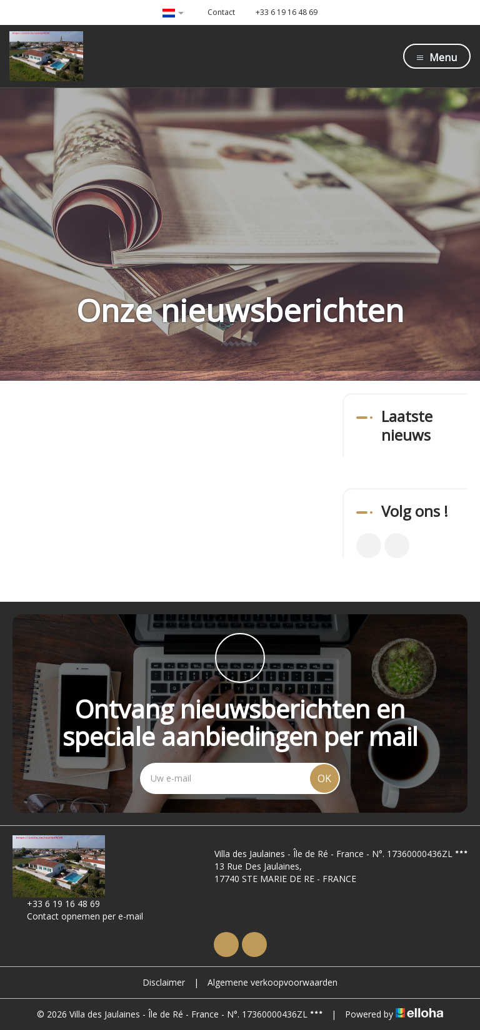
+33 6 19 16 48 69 (56, 904)
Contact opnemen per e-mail (77, 916)
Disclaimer (163, 982)
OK (324, 778)
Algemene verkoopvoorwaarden (273, 982)
